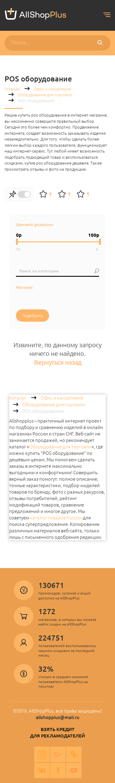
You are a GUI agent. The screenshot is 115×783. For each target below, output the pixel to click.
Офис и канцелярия (52, 89)
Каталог (17, 397)
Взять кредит (58, 729)
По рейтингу (46, 194)
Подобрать (32, 315)
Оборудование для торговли (45, 95)
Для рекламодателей (57, 735)
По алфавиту (64, 194)
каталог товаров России (56, 517)
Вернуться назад (57, 362)
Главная (12, 89)
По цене (83, 194)
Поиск (101, 43)
